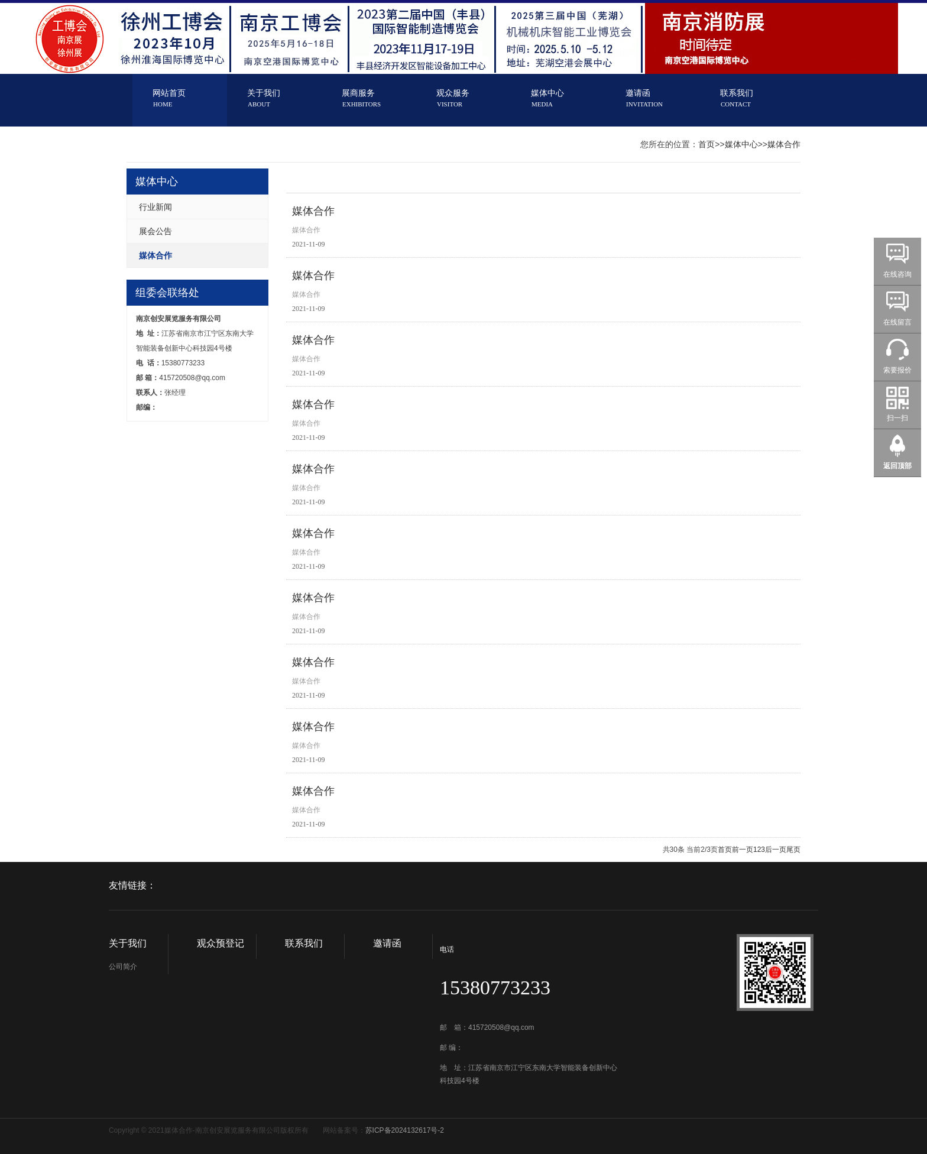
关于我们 (128, 943)
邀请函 (387, 943)
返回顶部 (897, 466)
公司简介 (123, 966)
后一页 (775, 849)
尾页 (793, 849)
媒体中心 (741, 144)
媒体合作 (783, 144)
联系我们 (304, 943)
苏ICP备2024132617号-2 (404, 1130)
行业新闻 (155, 207)
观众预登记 (220, 943)
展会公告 (155, 231)
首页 (706, 144)
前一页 (742, 849)
